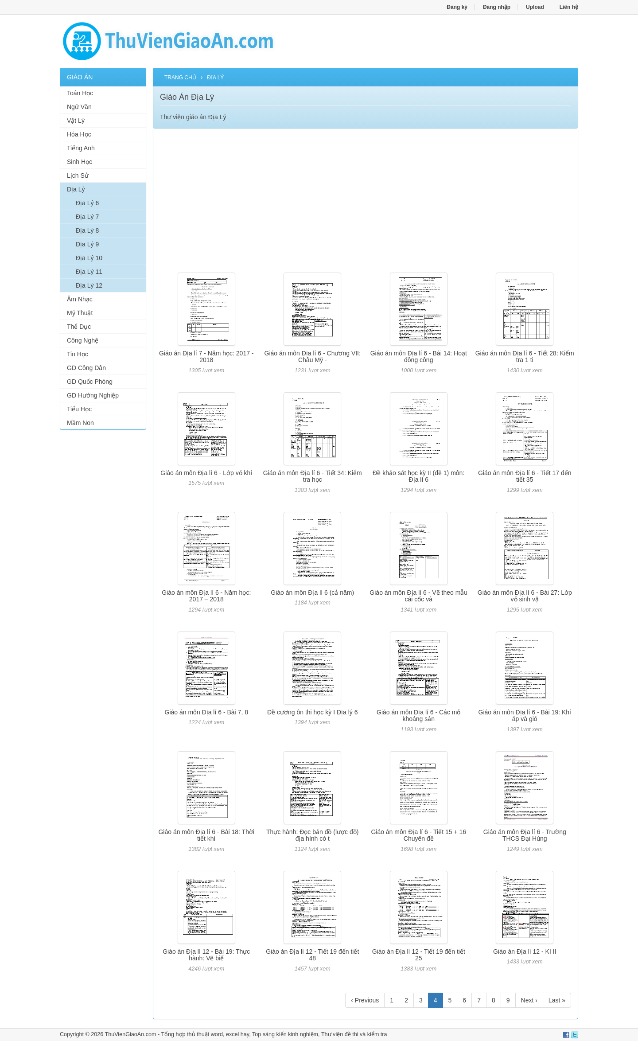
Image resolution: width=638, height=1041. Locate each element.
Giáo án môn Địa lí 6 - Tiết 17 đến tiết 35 (525, 476)
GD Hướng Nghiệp (93, 395)
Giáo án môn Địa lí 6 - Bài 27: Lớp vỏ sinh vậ (525, 596)
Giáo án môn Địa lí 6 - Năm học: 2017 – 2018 (206, 596)
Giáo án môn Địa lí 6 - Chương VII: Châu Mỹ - (313, 356)
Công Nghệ (82, 340)
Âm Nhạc (80, 299)
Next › (529, 1000)
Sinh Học (79, 161)
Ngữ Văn (79, 106)
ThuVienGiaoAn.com (130, 1034)
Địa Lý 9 (87, 244)
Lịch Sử (78, 175)
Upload (535, 7)
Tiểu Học (79, 409)
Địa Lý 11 (89, 271)
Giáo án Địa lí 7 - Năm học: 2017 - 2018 (206, 356)
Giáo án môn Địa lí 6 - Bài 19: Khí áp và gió (524, 715)
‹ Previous (365, 1000)
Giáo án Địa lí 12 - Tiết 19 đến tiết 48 (312, 955)
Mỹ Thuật (80, 312)
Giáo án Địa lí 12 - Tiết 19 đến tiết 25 (418, 955)
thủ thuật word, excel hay (218, 1034)
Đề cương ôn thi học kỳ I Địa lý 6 (312, 712)
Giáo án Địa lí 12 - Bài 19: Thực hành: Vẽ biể (206, 955)
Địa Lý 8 (87, 230)
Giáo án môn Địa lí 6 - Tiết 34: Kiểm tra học (312, 476)
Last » (557, 1000)
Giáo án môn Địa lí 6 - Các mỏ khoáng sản (418, 715)
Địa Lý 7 (87, 216)
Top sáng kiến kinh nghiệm (285, 1034)
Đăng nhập (496, 7)
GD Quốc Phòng (90, 381)
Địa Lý (76, 189)
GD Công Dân (86, 367)
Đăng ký (457, 7)
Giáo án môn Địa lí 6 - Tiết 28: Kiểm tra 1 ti (524, 356)
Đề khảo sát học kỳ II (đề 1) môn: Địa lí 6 (418, 476)
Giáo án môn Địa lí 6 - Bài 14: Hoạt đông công (418, 356)
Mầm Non (80, 422)
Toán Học (80, 93)
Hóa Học (79, 134)
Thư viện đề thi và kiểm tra (354, 1034)
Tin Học (77, 354)
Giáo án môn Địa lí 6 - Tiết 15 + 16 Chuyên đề (418, 835)
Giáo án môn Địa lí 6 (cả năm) (312, 592)
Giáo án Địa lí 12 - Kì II (524, 951)
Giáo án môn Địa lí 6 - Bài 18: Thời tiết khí (206, 835)
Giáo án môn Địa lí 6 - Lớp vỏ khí (206, 472)
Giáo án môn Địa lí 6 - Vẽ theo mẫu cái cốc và (418, 596)
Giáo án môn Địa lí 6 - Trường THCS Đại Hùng (524, 835)
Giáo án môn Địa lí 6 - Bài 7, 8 (206, 712)
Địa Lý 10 (89, 257)
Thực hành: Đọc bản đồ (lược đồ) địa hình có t (312, 835)
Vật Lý (76, 120)
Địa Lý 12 (89, 285)
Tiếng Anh (81, 148)
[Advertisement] (103, 572)
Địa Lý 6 (87, 203)
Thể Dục (79, 326)
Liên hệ (569, 7)
